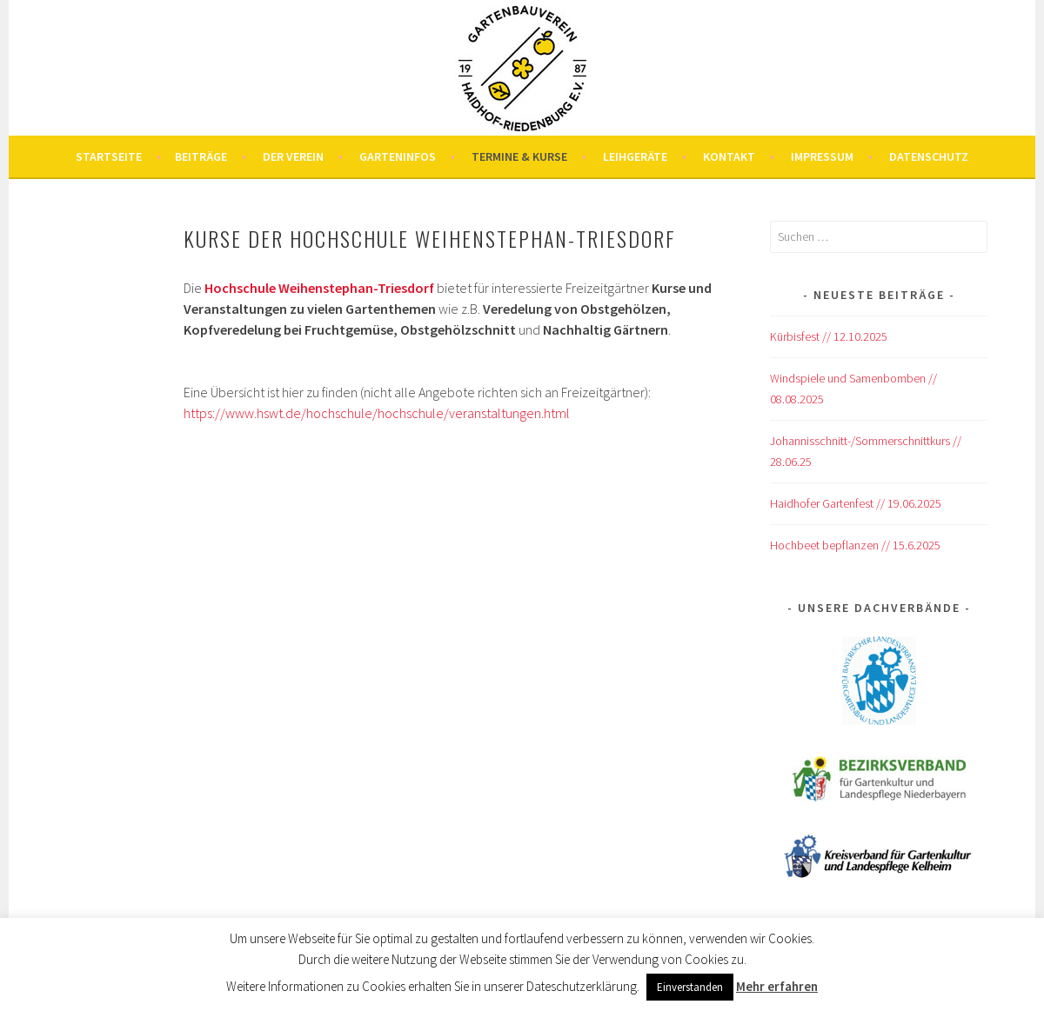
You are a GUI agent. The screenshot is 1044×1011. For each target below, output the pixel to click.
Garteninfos (397, 156)
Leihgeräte (635, 156)
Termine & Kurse (519, 156)
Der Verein (293, 156)
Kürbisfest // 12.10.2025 (828, 336)
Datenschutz (928, 156)
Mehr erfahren (777, 986)
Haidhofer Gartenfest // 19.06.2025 (855, 503)
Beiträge (201, 156)
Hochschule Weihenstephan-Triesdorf (319, 287)
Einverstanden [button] (690, 987)
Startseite (109, 156)
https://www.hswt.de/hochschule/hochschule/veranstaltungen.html (377, 413)
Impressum (822, 156)
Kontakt (729, 156)
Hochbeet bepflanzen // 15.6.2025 (855, 545)
